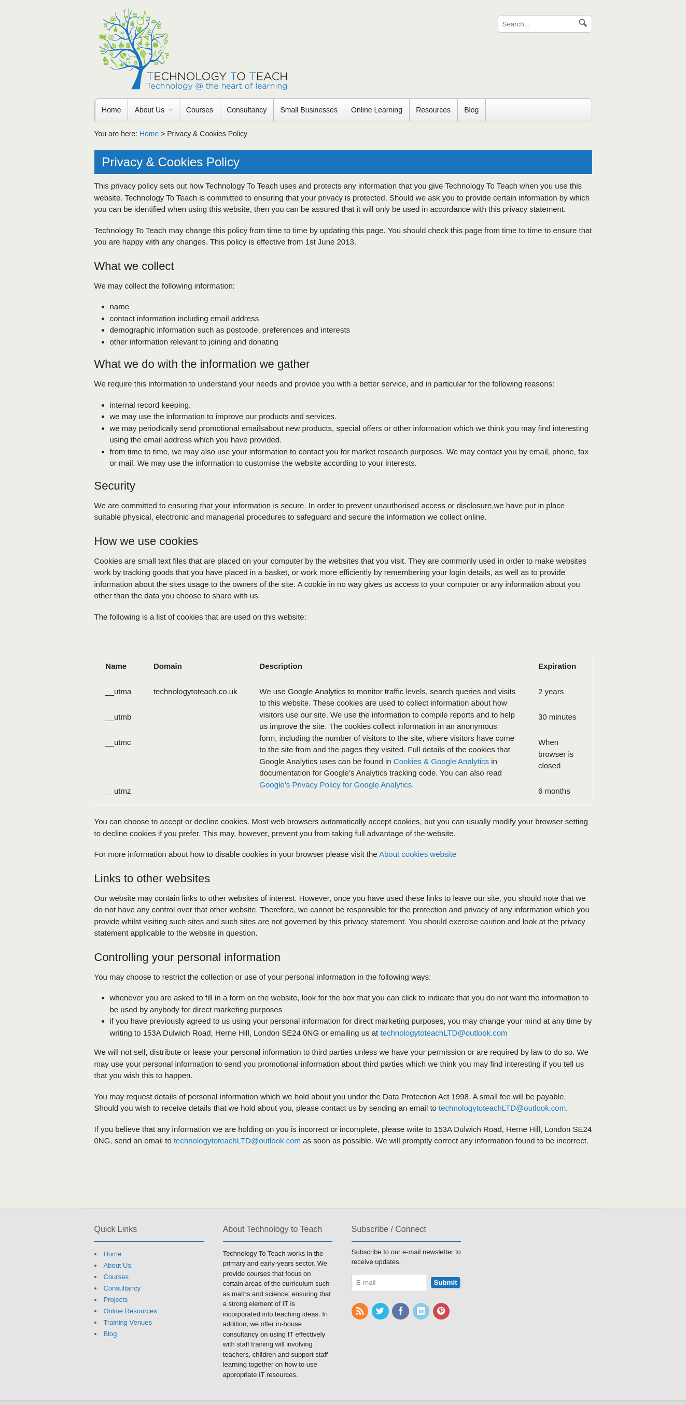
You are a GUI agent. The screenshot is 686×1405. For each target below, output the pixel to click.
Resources (433, 110)
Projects (116, 1299)
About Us (150, 110)
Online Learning (376, 110)
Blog (471, 110)
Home (111, 110)
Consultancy (247, 110)
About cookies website (417, 854)
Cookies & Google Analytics (441, 761)
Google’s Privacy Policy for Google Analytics (335, 784)
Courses (199, 110)
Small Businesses (309, 110)
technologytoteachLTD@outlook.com (443, 1032)
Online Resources (130, 1311)
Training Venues (128, 1322)
